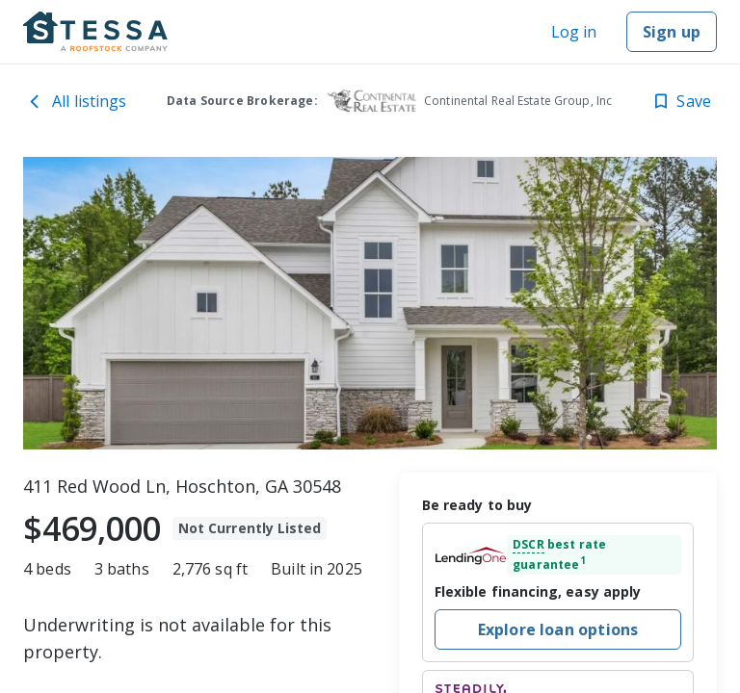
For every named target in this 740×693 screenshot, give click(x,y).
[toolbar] (370, 303)
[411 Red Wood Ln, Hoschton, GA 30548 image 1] (370, 303)
